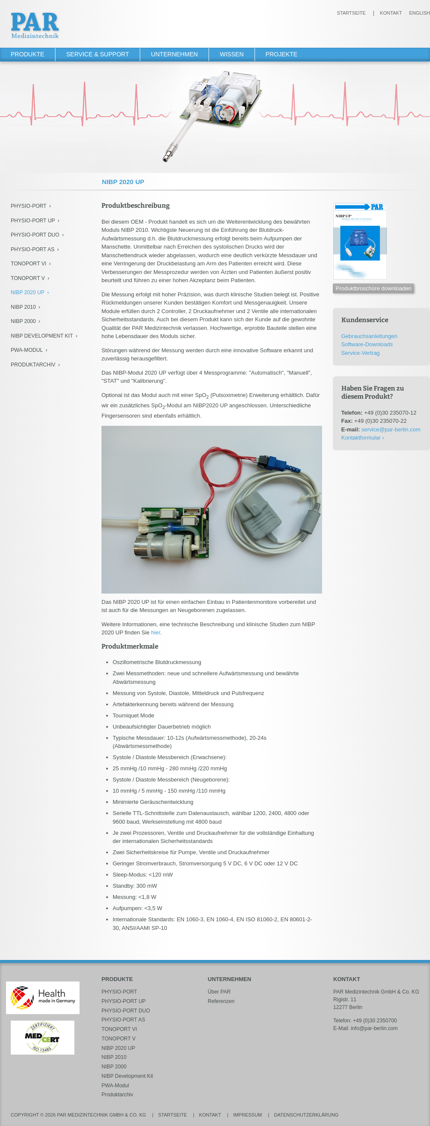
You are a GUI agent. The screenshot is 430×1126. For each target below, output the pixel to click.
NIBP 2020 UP (27, 292)
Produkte (27, 54)
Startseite (351, 12)
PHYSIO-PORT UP (33, 221)
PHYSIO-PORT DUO (35, 235)
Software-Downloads (367, 344)
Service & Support (97, 54)
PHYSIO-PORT (28, 206)
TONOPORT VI (28, 264)
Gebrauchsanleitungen (369, 336)
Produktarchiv (33, 365)
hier (155, 632)
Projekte (282, 54)
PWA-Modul (27, 350)
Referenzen (221, 1001)
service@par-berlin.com (390, 429)
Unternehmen (174, 54)
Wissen (231, 54)
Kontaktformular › (362, 437)
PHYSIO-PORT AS (33, 249)
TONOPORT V (28, 278)
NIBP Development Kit (42, 336)
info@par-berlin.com (374, 1028)
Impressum (247, 1114)
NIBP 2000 (23, 321)
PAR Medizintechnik (35, 25)
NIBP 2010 (23, 307)
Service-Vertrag (360, 353)
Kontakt (391, 12)
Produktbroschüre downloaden (374, 288)
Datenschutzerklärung (306, 1114)
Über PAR (219, 992)
